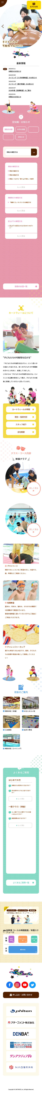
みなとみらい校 (23, 939)
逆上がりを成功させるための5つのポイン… (21, 227)
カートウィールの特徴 (23, 409)
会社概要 (25, 432)
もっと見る (20, 799)
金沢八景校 (34, 939)
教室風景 (33, 129)
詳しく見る (33, 489)
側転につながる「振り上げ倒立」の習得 (21, 179)
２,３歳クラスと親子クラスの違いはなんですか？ (21, 813)
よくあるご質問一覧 (23, 882)
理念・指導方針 (24, 417)
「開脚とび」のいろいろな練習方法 (20, 202)
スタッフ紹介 (25, 424)
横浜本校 (11, 939)
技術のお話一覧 (26, 286)
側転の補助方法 (14, 171)
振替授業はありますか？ (19, 818)
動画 (8, 137)
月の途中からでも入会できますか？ (21, 792)
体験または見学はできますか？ (21, 785)
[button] (3, 26)
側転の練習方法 (14, 175)
